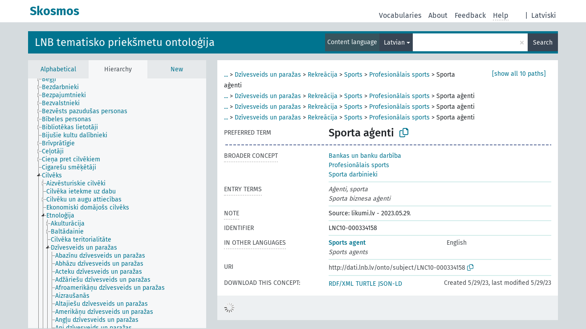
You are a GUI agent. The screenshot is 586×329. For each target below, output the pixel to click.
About (438, 15)
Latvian (394, 42)
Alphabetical (58, 69)
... (226, 74)
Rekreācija (323, 74)
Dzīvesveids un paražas (268, 74)
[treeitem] (52, 79)
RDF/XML (341, 284)
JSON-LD (390, 284)
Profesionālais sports (399, 74)
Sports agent (347, 243)
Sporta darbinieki (353, 174)
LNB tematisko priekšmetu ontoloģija (125, 42)
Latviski (543, 15)
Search (543, 42)
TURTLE (366, 284)
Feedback (470, 15)
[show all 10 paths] (519, 74)
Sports (353, 74)
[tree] (117, 203)
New (177, 69)
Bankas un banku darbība (365, 156)
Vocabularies (400, 15)
